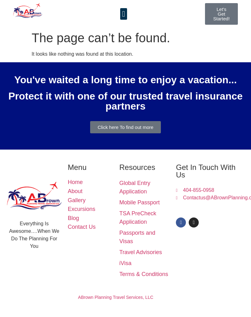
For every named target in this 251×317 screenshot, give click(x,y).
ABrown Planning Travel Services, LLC (115, 297)
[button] (123, 14)
